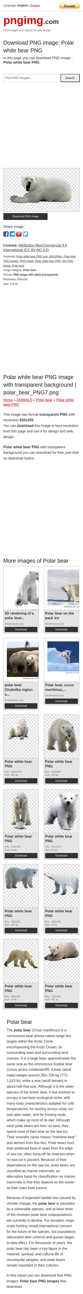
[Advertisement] (41, 127)
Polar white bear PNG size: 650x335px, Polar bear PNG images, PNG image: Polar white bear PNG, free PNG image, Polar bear (39, 261)
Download (21, 629)
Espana (35, 5)
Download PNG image (25, 216)
